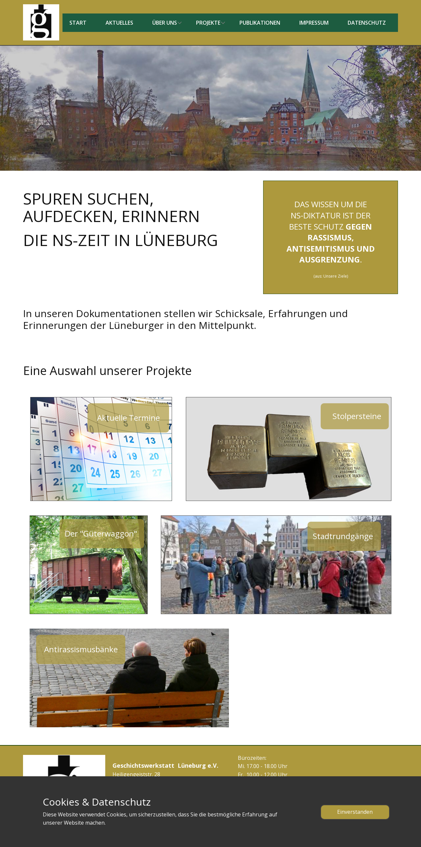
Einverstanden (355, 811)
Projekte (208, 22)
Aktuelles (119, 22)
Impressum (314, 22)
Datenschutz (367, 22)
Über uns (164, 22)
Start (78, 22)
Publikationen (259, 22)
